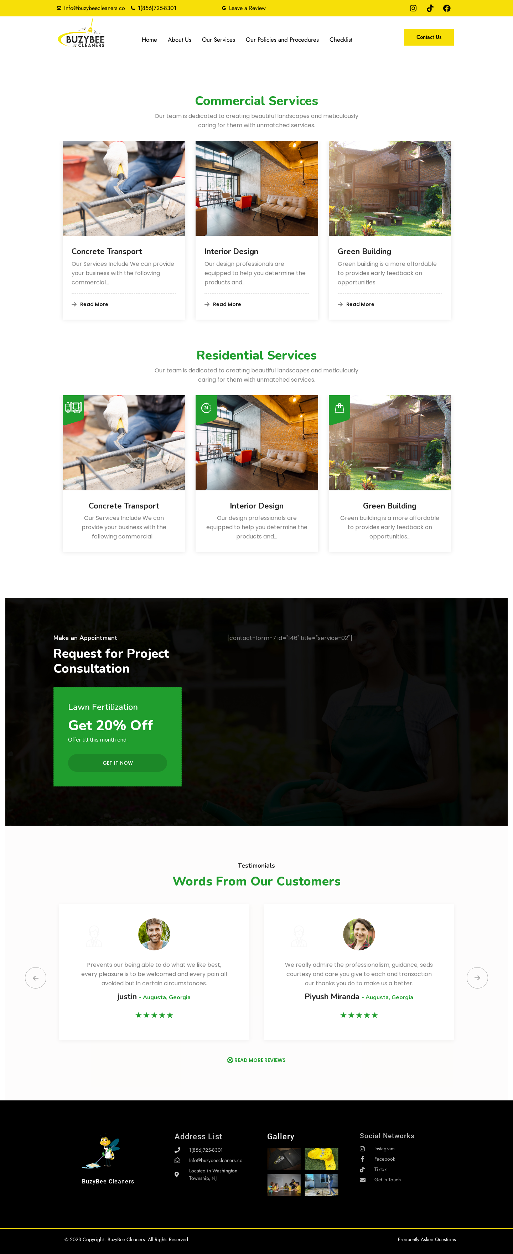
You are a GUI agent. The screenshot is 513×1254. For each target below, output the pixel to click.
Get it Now (118, 763)
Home (149, 39)
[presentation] (35, 978)
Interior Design (231, 251)
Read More (90, 304)
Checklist (341, 39)
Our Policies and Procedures (282, 39)
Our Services (218, 39)
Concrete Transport (107, 251)
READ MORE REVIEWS (260, 1060)
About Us (179, 39)
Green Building (364, 251)
